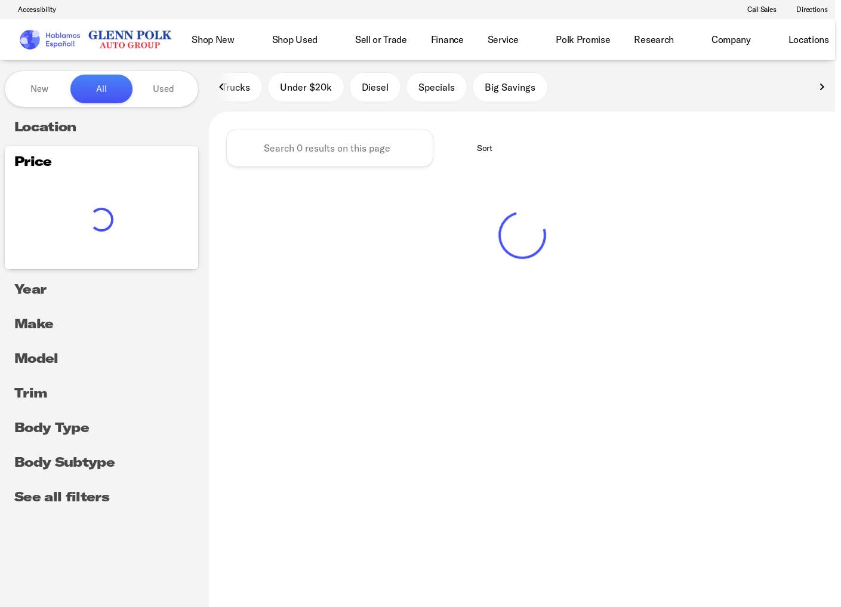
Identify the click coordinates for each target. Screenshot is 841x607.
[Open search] (807, 40)
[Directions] (806, 9)
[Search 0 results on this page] (330, 149)
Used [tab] (163, 88)
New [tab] (39, 88)
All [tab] (101, 88)
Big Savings (510, 89)
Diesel (375, 89)
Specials (436, 89)
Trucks (235, 89)
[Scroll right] (822, 89)
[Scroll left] (222, 89)
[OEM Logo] (49, 40)
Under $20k (306, 89)
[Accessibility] (31, 9)
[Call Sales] (756, 9)
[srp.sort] (478, 149)
